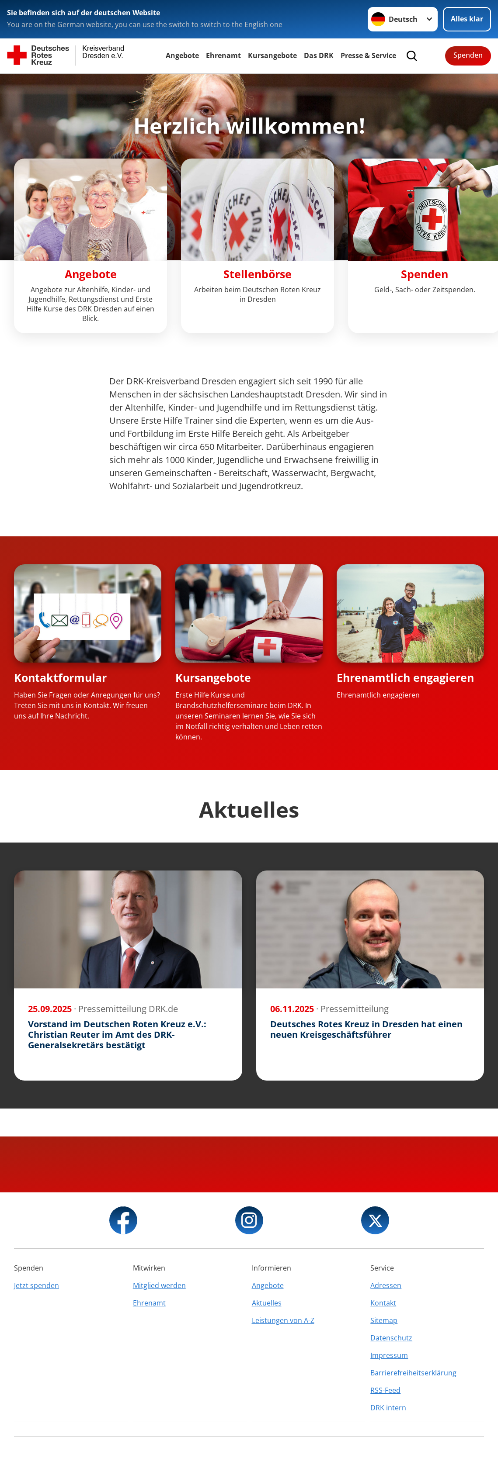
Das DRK (319, 55)
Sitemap (383, 1320)
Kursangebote (272, 55)
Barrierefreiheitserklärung (413, 1373)
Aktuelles (267, 1303)
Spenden (468, 55)
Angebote (182, 55)
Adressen (385, 1285)
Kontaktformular (60, 677)
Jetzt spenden (36, 1285)
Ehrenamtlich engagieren (405, 677)
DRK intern (388, 1408)
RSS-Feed (385, 1390)
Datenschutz (391, 1338)
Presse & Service (368, 55)
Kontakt (383, 1303)
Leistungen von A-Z (283, 1320)
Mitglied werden (159, 1285)
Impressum (389, 1355)
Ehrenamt (223, 55)
